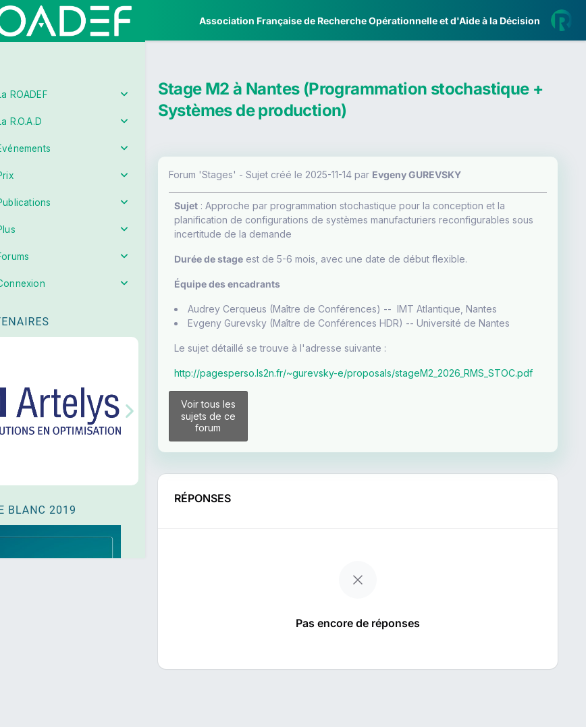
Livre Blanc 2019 (68, 499)
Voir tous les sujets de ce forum (244, 450)
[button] (20, 400)
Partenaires (55, 310)
